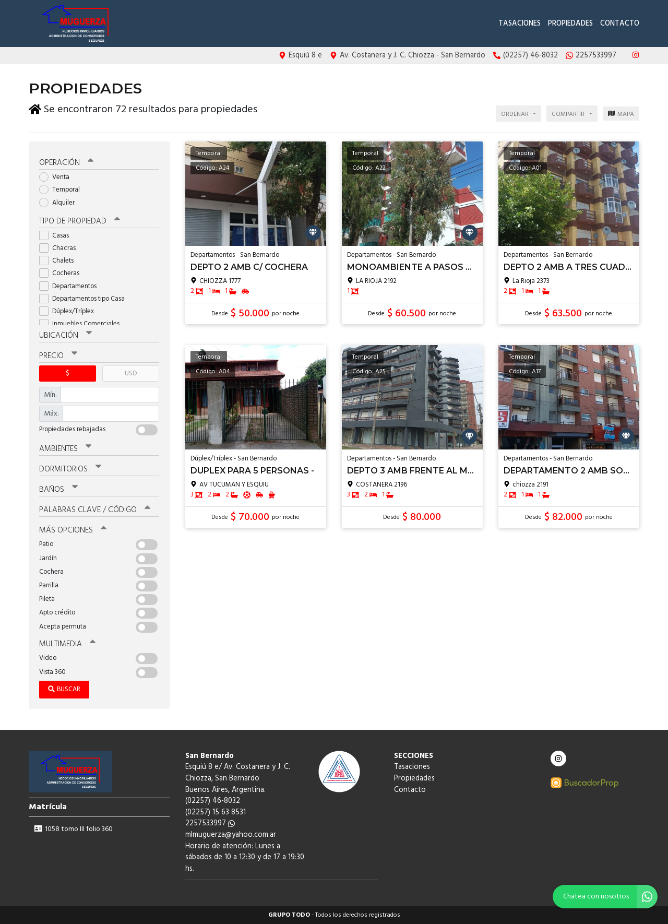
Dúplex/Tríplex (70, 311)
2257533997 (210, 824)
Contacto (619, 24)
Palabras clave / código (94, 510)
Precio (58, 356)
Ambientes (65, 449)
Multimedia (67, 644)
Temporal (63, 190)
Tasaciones (519, 24)
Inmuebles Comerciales (82, 324)
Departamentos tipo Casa (85, 299)
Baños (58, 489)
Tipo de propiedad (79, 221)
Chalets (59, 261)
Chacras (60, 248)
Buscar (64, 689)
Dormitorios (70, 469)
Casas (57, 236)
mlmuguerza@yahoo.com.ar (230, 835)
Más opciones (72, 530)
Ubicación (65, 335)
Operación (66, 163)
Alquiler (60, 203)
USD (131, 373)
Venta (57, 177)
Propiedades (570, 24)
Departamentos (71, 286)
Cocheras (62, 273)
